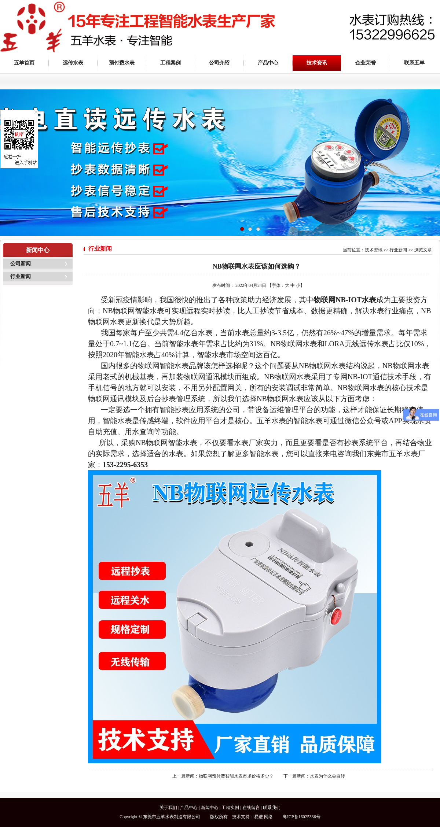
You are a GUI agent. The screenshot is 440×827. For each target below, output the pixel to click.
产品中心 (268, 63)
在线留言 (251, 807)
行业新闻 (20, 276)
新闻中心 (210, 807)
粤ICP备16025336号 (301, 816)
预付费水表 (122, 63)
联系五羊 (414, 63)
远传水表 (73, 63)
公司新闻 (20, 263)
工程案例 (170, 63)
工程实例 (230, 807)
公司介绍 (219, 63)
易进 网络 (263, 816)
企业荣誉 (365, 63)
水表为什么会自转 (327, 776)
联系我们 (271, 807)
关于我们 (168, 807)
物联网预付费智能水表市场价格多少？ (236, 776)
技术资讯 (317, 63)
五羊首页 (24, 63)
